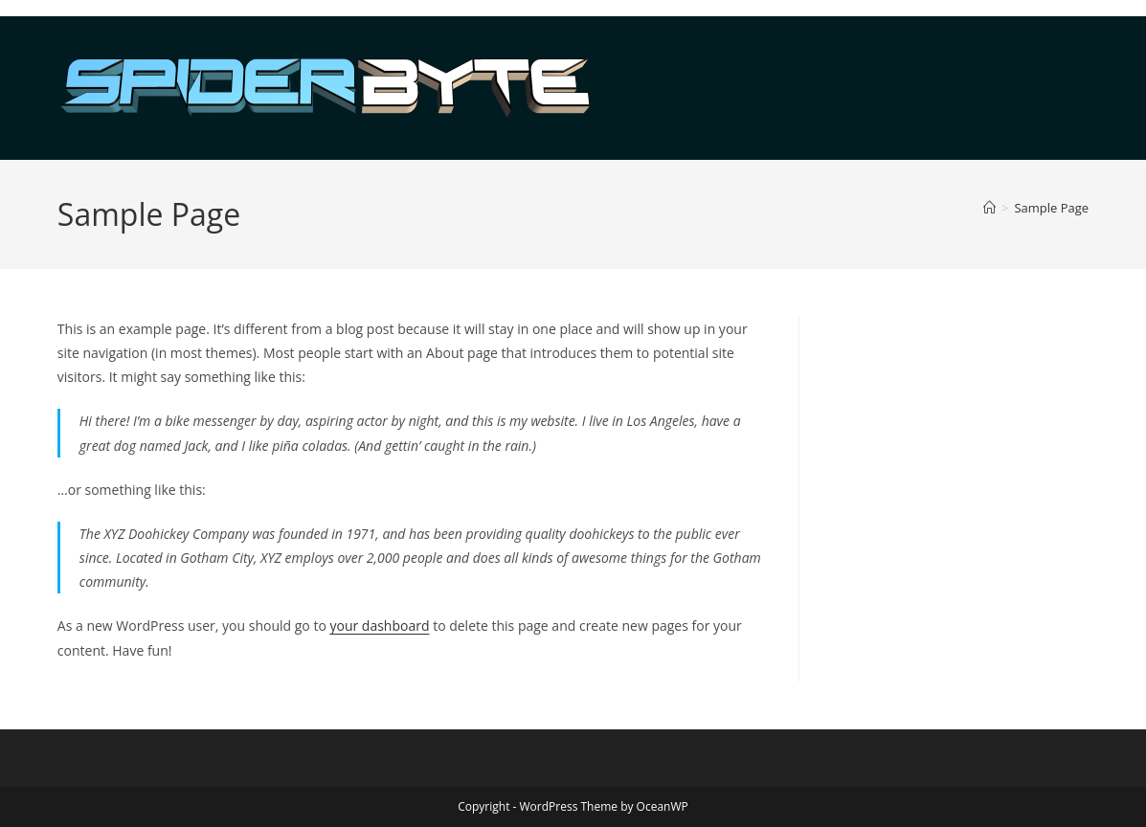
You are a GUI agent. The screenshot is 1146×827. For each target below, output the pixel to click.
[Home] (989, 207)
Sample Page (1051, 207)
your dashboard (379, 625)
